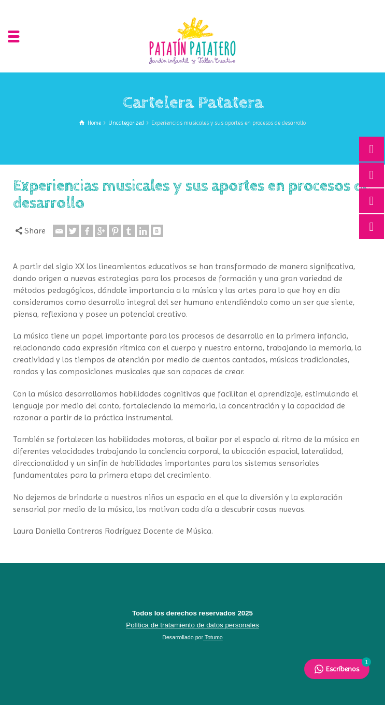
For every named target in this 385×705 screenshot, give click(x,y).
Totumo (213, 637)
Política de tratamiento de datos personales (192, 625)
